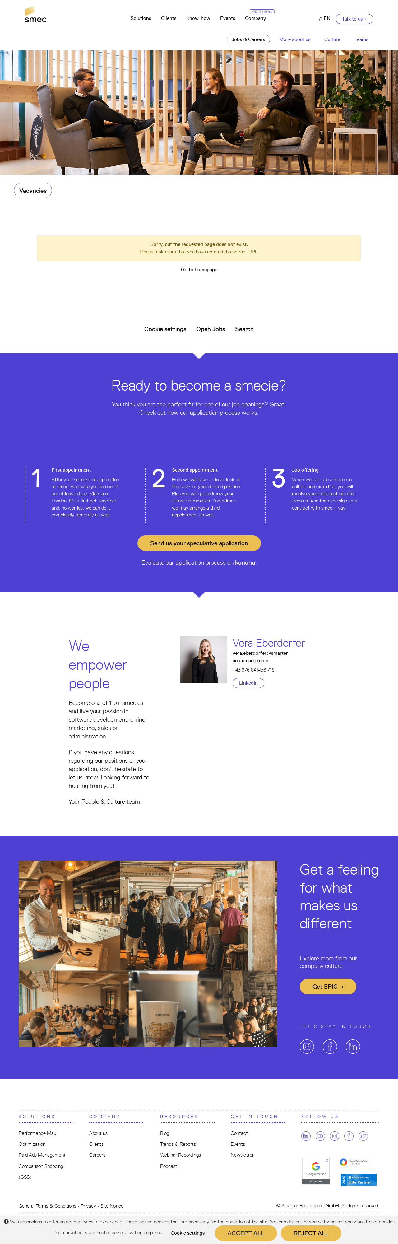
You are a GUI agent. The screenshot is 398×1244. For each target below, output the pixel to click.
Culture (332, 39)
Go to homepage (199, 269)
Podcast (168, 1166)
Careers (97, 1155)
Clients (168, 18)
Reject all (311, 1233)
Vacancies (33, 190)
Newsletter (242, 1155)
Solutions (141, 18)
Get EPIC (328, 986)
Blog (164, 1133)
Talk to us (354, 19)
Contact (239, 1133)
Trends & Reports (178, 1144)
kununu (245, 562)
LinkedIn (248, 683)
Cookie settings (165, 329)
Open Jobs (210, 329)
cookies (34, 1222)
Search (244, 329)
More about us (294, 39)
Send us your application (199, 543)
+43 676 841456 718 (254, 670)
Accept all (246, 1233)
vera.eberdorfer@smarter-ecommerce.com (261, 657)
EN (324, 18)
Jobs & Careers (248, 39)
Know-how (198, 18)
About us (98, 1133)
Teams (361, 39)
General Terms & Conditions (47, 1206)
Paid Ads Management (42, 1155)
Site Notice (111, 1206)
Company (258, 16)
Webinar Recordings (180, 1155)
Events (227, 18)
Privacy (88, 1206)
